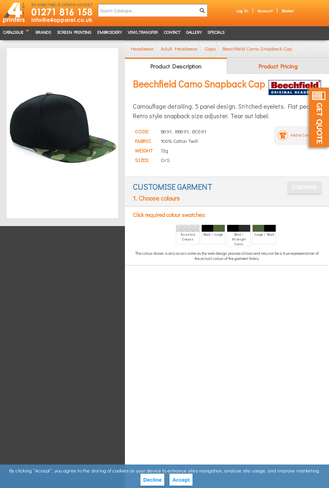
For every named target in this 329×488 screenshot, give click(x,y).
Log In (242, 11)
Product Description (175, 66)
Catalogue (13, 32)
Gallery (194, 32)
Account (265, 11)
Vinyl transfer (143, 32)
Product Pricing (278, 66)
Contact (172, 32)
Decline (152, 480)
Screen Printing (74, 32)
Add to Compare (303, 135)
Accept (180, 480)
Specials (215, 32)
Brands (43, 32)
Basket (288, 11)
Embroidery (109, 32)
